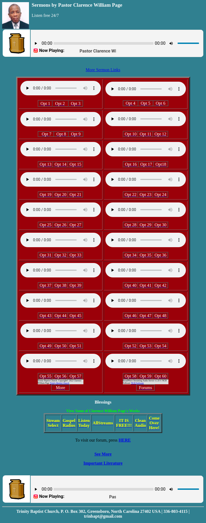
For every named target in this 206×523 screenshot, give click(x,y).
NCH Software (137, 383)
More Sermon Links (103, 69)
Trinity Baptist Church (59, 383)
